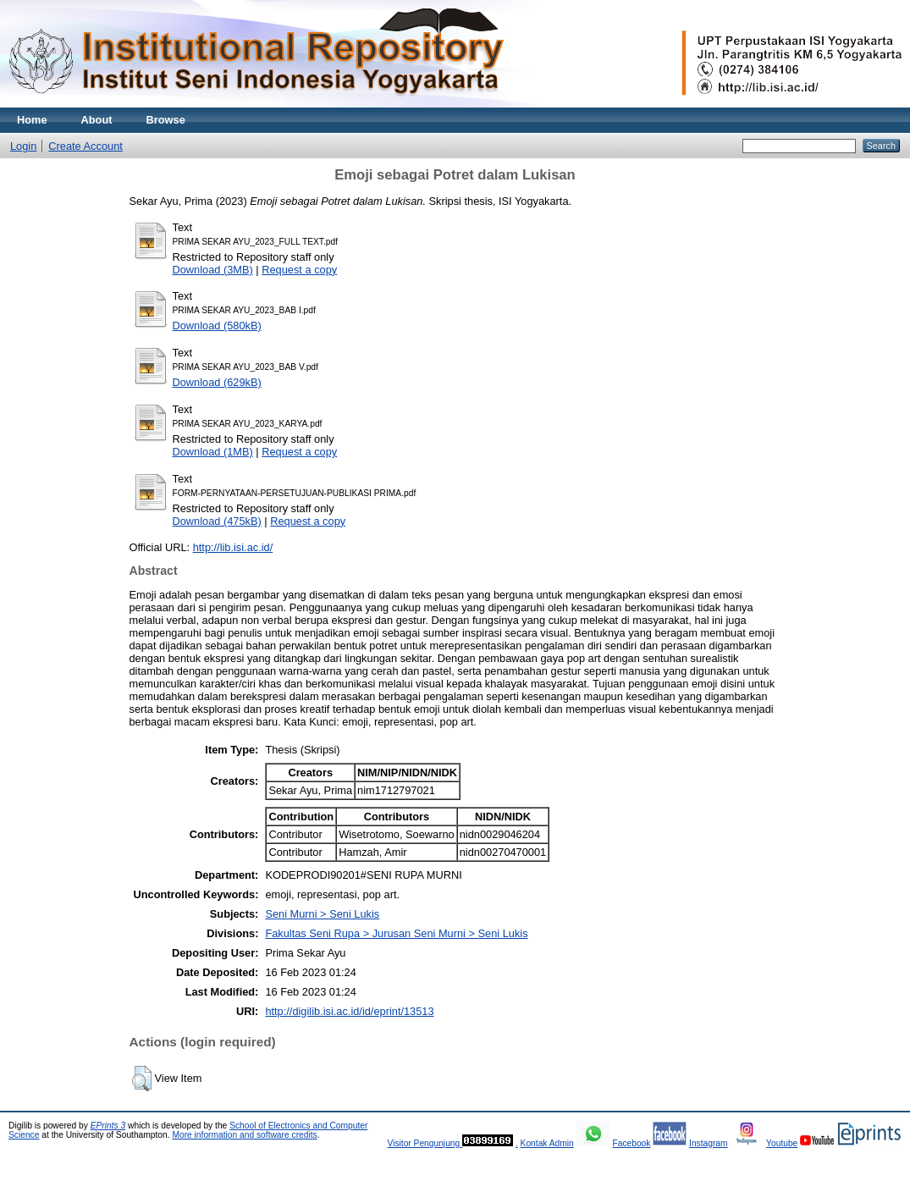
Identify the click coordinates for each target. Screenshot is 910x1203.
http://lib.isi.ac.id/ (233, 547)
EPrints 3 (108, 1125)
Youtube (781, 1143)
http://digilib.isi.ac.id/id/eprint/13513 (349, 1011)
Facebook (631, 1143)
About (97, 119)
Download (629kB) (217, 382)
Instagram (708, 1143)
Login (23, 146)
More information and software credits (244, 1135)
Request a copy (299, 269)
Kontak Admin (547, 1143)
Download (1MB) (213, 451)
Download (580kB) (217, 325)
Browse (165, 119)
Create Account (85, 146)
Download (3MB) (213, 269)
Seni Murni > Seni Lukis (322, 914)
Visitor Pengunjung (424, 1143)
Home (32, 119)
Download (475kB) (217, 521)
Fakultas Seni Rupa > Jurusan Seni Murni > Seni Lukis (396, 933)
